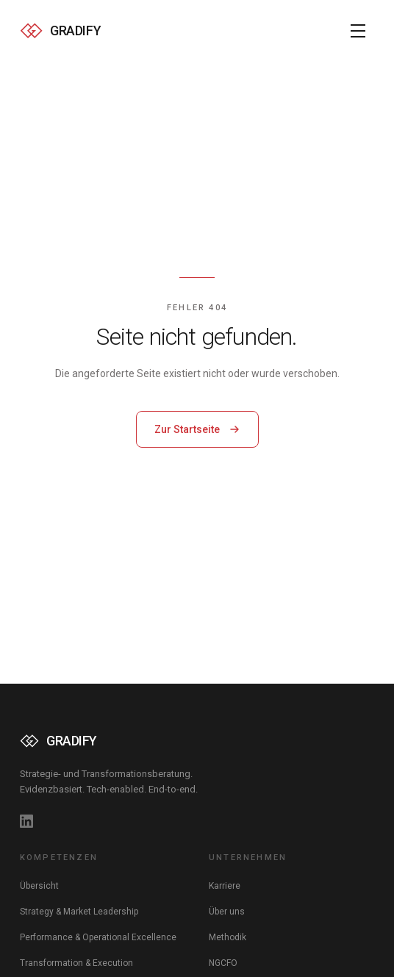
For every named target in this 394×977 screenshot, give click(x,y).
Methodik (227, 937)
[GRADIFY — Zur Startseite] (60, 31)
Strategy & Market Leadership (79, 911)
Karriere (224, 886)
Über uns (227, 911)
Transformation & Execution (76, 963)
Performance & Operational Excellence (98, 937)
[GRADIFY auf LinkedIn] (26, 821)
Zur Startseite (197, 429)
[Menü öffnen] (358, 31)
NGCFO (223, 963)
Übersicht (39, 886)
